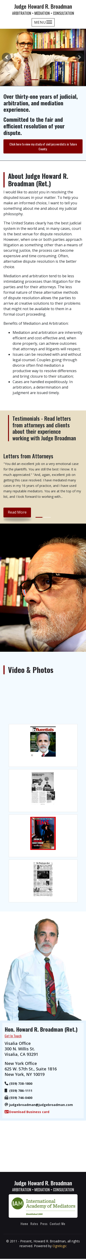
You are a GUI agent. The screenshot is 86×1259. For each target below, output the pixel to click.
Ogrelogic (60, 1246)
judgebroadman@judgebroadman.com (41, 1105)
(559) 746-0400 (20, 1097)
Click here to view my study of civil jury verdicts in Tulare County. (43, 146)
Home (24, 1223)
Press (43, 1223)
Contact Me (57, 1223)
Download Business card (29, 1112)
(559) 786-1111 (20, 1090)
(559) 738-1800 (20, 1083)
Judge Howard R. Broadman (43, 9)
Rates (34, 1223)
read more (17, 512)
